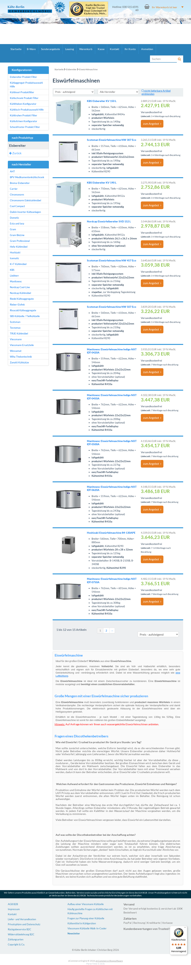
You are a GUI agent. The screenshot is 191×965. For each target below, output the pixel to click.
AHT (12, 171)
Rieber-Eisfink (17, 304)
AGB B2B (13, 904)
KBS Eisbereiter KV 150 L (101, 101)
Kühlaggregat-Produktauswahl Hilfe (26, 84)
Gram (13, 229)
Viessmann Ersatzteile (22, 345)
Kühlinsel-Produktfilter (22, 92)
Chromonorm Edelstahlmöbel (25, 200)
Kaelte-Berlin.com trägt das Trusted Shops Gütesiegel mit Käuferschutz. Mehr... (95, 9)
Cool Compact (17, 206)
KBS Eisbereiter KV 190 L (101, 182)
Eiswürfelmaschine (88, 69)
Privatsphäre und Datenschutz (24, 924)
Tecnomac (15, 327)
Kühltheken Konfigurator (23, 103)
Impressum (14, 909)
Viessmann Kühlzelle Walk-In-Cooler (87, 928)
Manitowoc (16, 281)
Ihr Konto (130, 49)
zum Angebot (152, 123)
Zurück (15, 153)
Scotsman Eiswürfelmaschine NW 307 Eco (111, 139)
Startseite (15, 49)
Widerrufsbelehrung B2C (21, 934)
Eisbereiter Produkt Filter (23, 76)
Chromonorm (17, 194)
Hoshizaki (15, 252)
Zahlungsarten (15, 939)
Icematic (14, 258)
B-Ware (31, 49)
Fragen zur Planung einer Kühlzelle (86, 918)
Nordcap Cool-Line (20, 287)
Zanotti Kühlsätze (19, 362)
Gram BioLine (17, 235)
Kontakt (114, 49)
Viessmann (16, 339)
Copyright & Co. (16, 944)
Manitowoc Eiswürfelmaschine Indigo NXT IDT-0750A (112, 580)
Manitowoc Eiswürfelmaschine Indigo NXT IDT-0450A (112, 396)
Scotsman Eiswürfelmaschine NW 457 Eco (111, 260)
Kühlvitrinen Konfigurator (23, 121)
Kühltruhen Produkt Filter (23, 115)
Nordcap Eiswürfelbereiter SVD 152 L (109, 221)
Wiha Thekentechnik (21, 356)
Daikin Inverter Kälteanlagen (25, 211)
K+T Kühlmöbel (18, 264)
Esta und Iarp (17, 223)
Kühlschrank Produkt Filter (24, 98)
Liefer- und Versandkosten (22, 919)
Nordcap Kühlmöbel (20, 292)
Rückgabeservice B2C (19, 929)
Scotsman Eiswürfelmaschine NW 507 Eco (111, 306)
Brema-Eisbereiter (20, 182)
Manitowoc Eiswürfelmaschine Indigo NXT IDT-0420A (112, 351)
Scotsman (15, 321)
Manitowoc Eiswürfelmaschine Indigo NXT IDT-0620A (112, 488)
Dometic (14, 217)
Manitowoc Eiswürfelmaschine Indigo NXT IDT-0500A (112, 442)
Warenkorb (85, 49)
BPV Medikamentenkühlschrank (27, 177)
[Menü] (185, 928)
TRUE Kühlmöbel (19, 333)
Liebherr (14, 275)
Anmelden (147, 49)
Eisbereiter (71, 69)
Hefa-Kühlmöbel (18, 246)
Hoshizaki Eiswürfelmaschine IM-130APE (111, 532)
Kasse (101, 49)
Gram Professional (20, 240)
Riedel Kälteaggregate (22, 298)
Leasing (69, 49)
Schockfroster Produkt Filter (25, 126)
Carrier (14, 188)
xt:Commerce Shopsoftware (109, 960)
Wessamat (15, 350)
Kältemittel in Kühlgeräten (82, 923)
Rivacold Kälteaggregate (23, 310)
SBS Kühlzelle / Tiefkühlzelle (25, 316)
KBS (12, 269)
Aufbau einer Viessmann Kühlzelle (86, 904)
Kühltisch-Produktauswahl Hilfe (27, 109)
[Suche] (163, 58)
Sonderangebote (50, 49)
